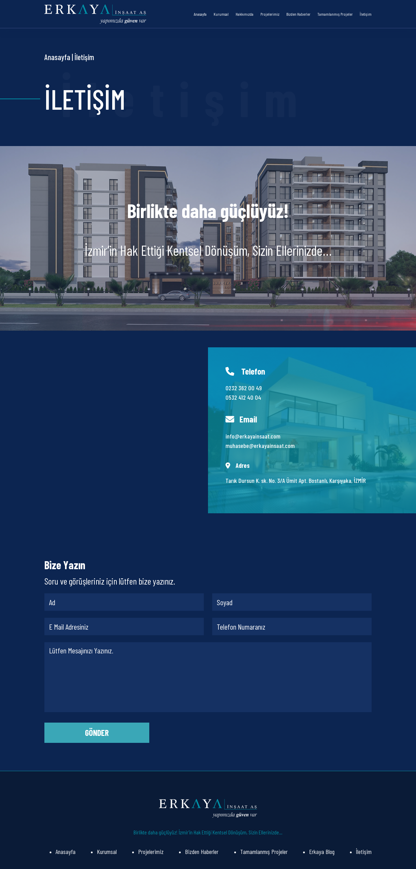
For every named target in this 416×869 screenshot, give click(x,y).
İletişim (366, 14)
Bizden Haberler (298, 14)
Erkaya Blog (322, 851)
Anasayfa (200, 14)
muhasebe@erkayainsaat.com (260, 445)
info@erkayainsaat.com (252, 436)
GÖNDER (97, 732)
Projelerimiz (269, 14)
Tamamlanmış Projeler (335, 14)
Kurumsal (221, 14)
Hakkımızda (244, 14)
